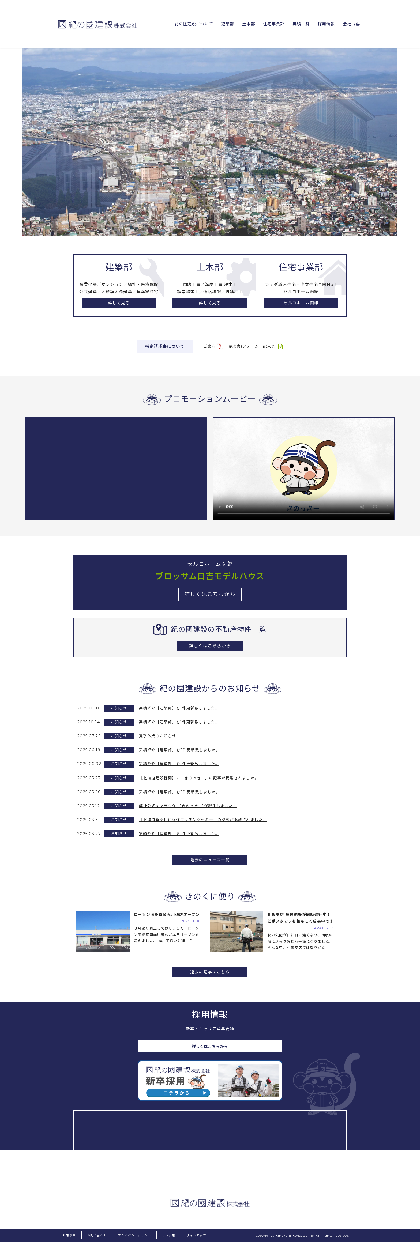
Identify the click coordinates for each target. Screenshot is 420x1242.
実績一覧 (300, 24)
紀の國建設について (191, 24)
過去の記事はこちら (210, 972)
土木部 (246, 24)
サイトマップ (196, 1235)
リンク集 (168, 1235)
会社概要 (351, 24)
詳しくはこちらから (210, 645)
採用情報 (326, 24)
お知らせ (69, 1235)
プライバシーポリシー (134, 1235)
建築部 (225, 24)
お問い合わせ (97, 1235)
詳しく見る (119, 303)
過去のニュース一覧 (210, 859)
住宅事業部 (272, 24)
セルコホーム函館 (300, 303)
